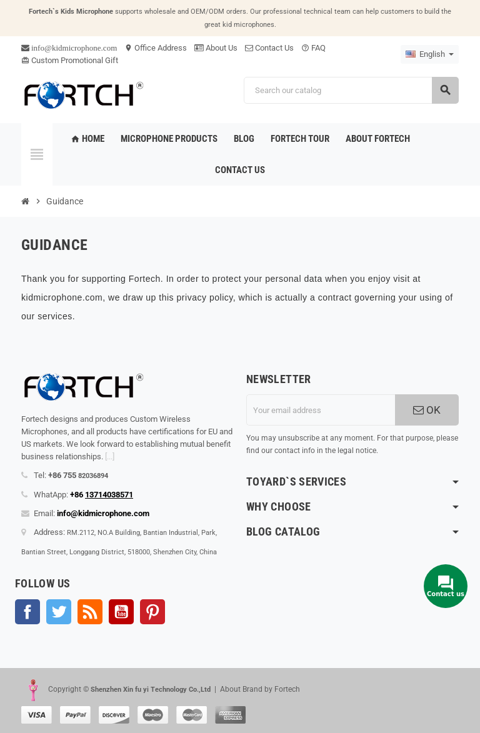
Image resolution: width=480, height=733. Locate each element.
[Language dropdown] (430, 54)
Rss (90, 611)
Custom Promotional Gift (69, 60)
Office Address (155, 47)
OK (427, 410)
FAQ (313, 47)
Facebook (27, 611)
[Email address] (320, 410)
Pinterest (152, 611)
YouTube (121, 611)
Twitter (58, 611)
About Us (216, 47)
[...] (109, 456)
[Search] (351, 90)
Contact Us (269, 47)
